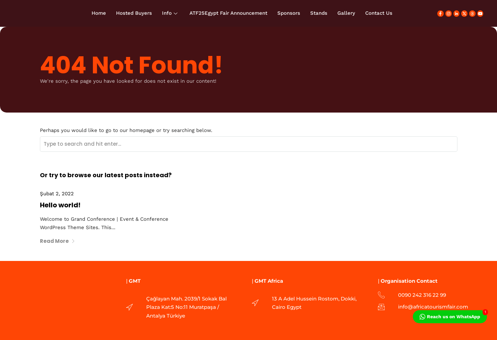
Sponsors (288, 13)
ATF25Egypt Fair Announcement (228, 13)
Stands (318, 13)
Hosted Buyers (134, 13)
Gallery (346, 13)
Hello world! (60, 205)
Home (99, 13)
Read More (57, 241)
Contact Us (378, 13)
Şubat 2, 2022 (57, 194)
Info (169, 13)
